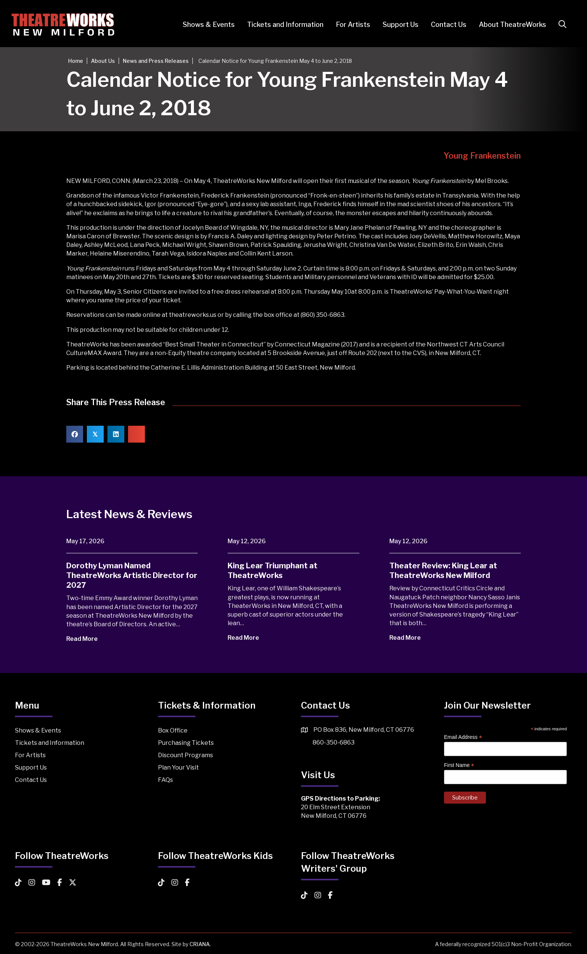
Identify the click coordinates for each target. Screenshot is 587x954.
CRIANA (199, 944)
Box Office (173, 730)
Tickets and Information (282, 24)
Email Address (463, 737)
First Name (459, 765)
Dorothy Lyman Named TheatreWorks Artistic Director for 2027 (131, 575)
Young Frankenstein (482, 155)
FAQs (165, 779)
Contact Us (445, 24)
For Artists (349, 24)
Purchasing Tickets (186, 742)
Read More (87, 638)
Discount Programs (185, 755)
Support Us (397, 24)
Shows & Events (205, 24)
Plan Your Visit (178, 767)
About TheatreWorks (509, 24)
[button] (560, 24)
